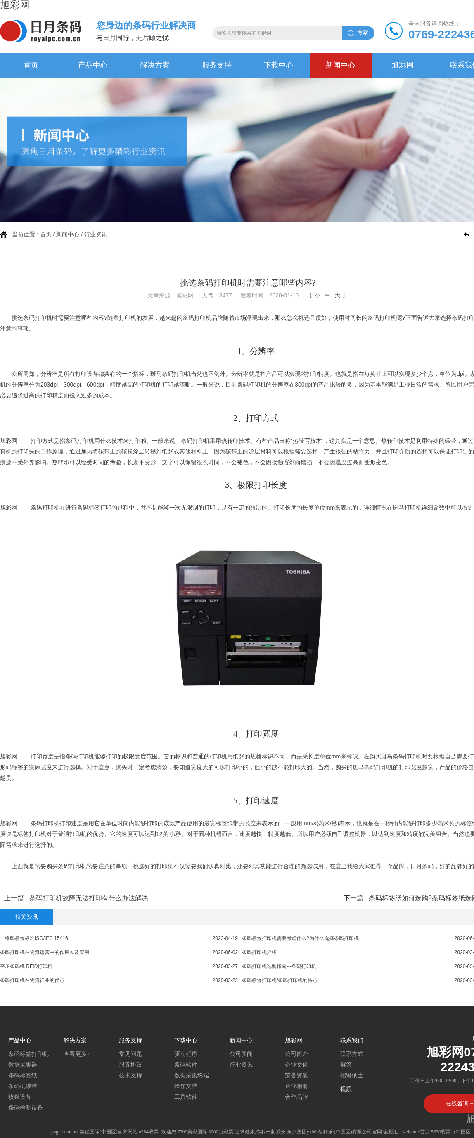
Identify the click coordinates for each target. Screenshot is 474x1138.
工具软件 (185, 1097)
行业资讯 (95, 234)
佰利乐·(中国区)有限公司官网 (350, 1132)
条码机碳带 (22, 1086)
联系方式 (351, 1054)
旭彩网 (402, 65)
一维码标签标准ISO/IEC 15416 (34, 938)
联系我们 (351, 1040)
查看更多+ (77, 1054)
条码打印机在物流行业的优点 (32, 980)
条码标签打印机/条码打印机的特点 (280, 980)
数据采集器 (22, 1065)
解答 (346, 1065)
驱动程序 (185, 1054)
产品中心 (93, 65)
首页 (31, 65)
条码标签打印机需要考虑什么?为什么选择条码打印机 (300, 938)
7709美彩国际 (192, 1132)
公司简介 (296, 1054)
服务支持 (217, 65)
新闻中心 (341, 65)
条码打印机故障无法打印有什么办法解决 (88, 898)
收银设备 (19, 1097)
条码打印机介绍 (259, 952)
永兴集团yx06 (302, 1132)
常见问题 (130, 1054)
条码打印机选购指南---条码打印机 (279, 966)
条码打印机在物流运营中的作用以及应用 (44, 952)
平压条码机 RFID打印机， (28, 966)
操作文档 (185, 1086)
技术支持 (130, 1075)
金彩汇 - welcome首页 (406, 1132)
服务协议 (130, 1065)
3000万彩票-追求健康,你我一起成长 (247, 1132)
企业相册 (296, 1086)
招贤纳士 (351, 1075)
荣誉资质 (296, 1075)
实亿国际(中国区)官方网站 (108, 1132)
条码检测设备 (25, 1108)
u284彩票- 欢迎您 (157, 1132)
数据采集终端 (191, 1075)
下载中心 (279, 65)
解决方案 (155, 65)
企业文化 (296, 1065)
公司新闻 (241, 1054)
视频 (346, 1089)
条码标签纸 (22, 1075)
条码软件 (185, 1065)
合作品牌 (296, 1097)
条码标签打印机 (28, 1054)
